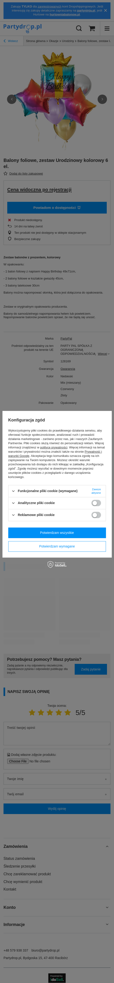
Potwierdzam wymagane (57, 546)
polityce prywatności (53, 447)
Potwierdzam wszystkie (57, 533)
